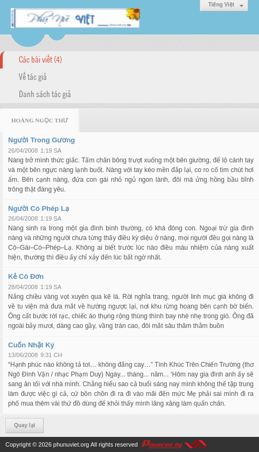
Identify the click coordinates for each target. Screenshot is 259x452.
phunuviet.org (71, 444)
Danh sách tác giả (45, 93)
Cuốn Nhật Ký (31, 345)
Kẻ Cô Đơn (26, 276)
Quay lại (24, 425)
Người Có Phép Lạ (38, 208)
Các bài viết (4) (40, 59)
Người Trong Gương (41, 140)
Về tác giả (33, 76)
